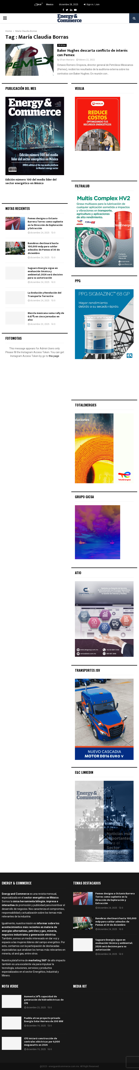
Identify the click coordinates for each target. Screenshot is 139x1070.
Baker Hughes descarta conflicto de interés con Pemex (92, 53)
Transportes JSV (87, 670)
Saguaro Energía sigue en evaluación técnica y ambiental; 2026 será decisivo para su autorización (45, 273)
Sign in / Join (92, 4)
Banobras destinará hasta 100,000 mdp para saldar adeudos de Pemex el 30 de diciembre (44, 248)
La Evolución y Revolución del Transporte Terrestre (44, 294)
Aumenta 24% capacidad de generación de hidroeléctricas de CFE (44, 999)
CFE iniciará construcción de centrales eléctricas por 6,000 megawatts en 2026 (42, 1041)
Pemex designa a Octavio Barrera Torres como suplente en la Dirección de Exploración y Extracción (45, 223)
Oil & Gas (62, 45)
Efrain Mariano (67, 59)
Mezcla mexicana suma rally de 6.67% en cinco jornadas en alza (46, 316)
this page (54, 356)
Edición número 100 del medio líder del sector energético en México (30, 181)
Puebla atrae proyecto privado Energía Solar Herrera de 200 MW (43, 1019)
